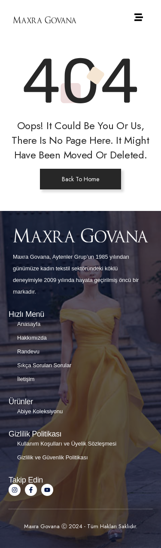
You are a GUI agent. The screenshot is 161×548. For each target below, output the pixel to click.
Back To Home (80, 179)
